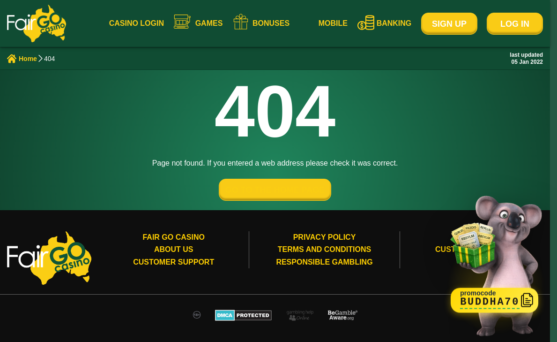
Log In (514, 24)
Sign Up (449, 24)
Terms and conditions (324, 249)
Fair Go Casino (173, 237)
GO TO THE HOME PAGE (275, 190)
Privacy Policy (324, 237)
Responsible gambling (324, 262)
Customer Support (173, 262)
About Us (173, 249)
